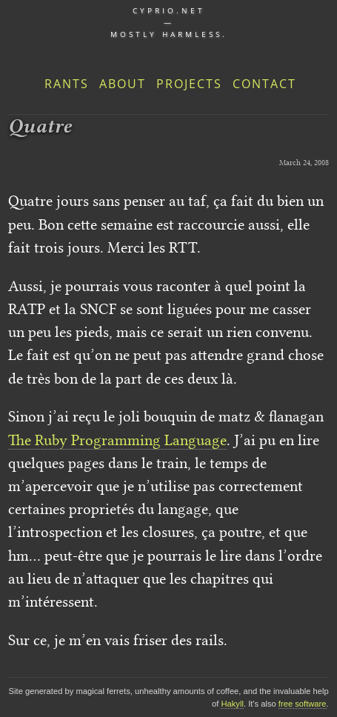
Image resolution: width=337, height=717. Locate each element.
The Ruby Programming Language (117, 440)
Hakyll (232, 703)
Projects (189, 84)
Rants (66, 84)
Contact (264, 84)
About (122, 84)
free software (302, 703)
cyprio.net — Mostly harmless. (168, 22)
